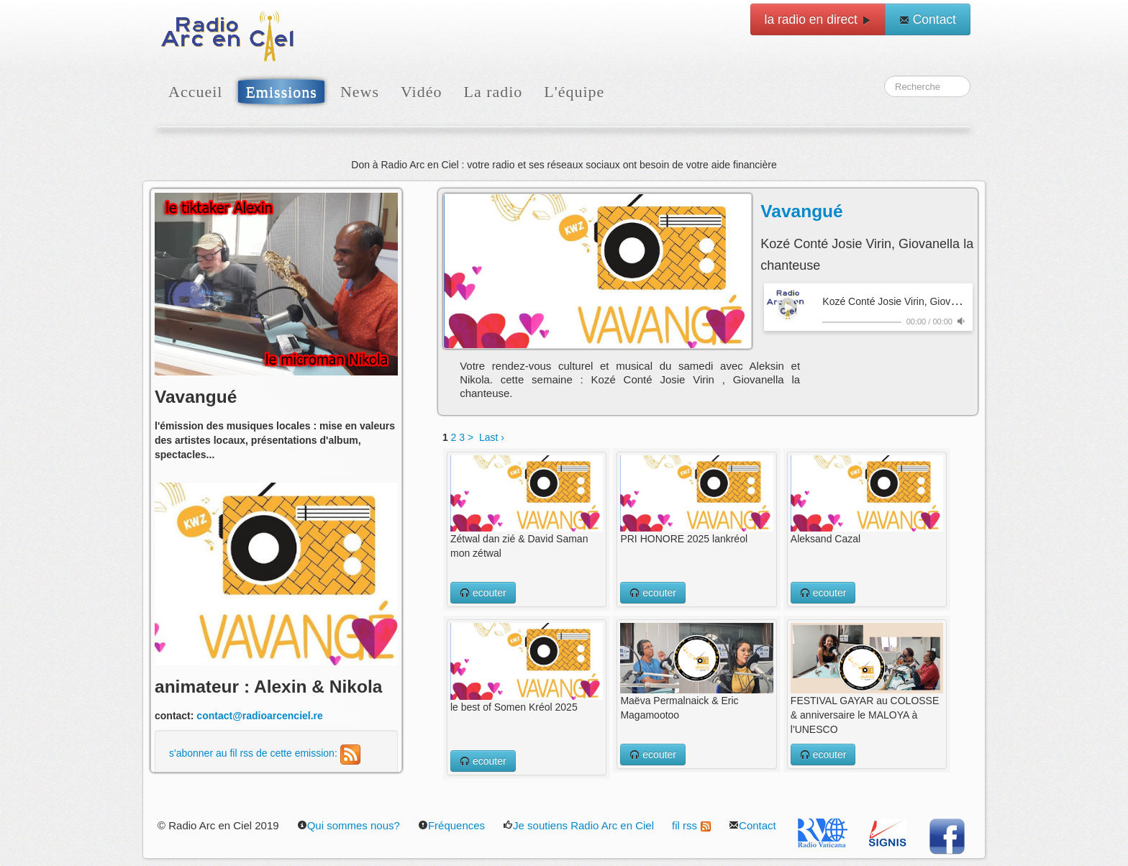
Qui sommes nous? (348, 825)
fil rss (691, 825)
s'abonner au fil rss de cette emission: (264, 753)
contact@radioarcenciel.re (259, 715)
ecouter (483, 592)
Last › (491, 437)
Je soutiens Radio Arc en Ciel (578, 825)
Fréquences (451, 825)
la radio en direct (818, 19)
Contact (927, 19)
